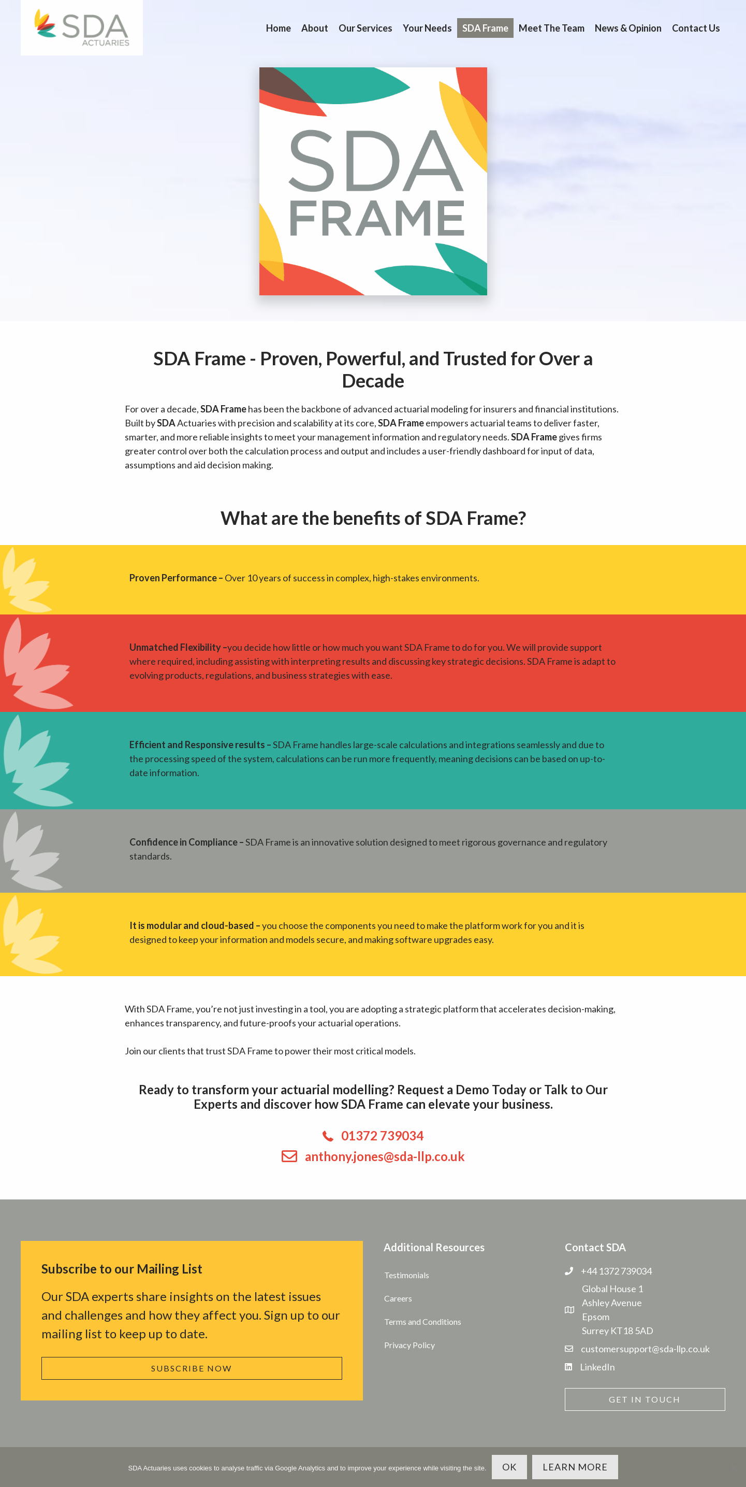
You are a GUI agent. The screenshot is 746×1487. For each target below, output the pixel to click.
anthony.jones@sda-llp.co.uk (385, 1156)
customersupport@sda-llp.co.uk (645, 1348)
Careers (398, 1298)
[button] (191, 1368)
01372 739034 (382, 1135)
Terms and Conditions (422, 1321)
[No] (733, 1467)
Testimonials (406, 1275)
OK (509, 1466)
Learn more (575, 1466)
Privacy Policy (409, 1345)
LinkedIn (597, 1366)
